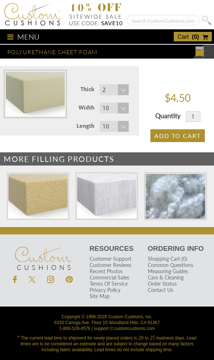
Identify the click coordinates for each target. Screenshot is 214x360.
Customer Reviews (110, 265)
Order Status (162, 284)
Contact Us (160, 290)
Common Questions (170, 265)
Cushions (42, 254)
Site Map (100, 296)
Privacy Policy (105, 290)
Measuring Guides (168, 271)
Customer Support (110, 259)
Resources (112, 248)
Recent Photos (106, 271)
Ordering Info (176, 248)
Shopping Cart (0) (167, 259)
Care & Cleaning (166, 277)
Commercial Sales (109, 277)
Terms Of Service (109, 284)
